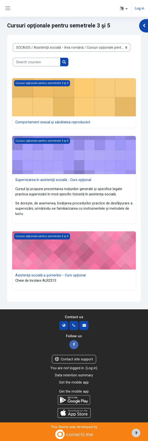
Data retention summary (74, 375)
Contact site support (74, 359)
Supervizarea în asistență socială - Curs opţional (53, 180)
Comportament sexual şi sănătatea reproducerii (52, 122)
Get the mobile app (74, 382)
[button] (124, 8)
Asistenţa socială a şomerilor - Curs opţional (50, 275)
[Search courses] (36, 62)
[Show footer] (136, 433)
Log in (139, 8)
